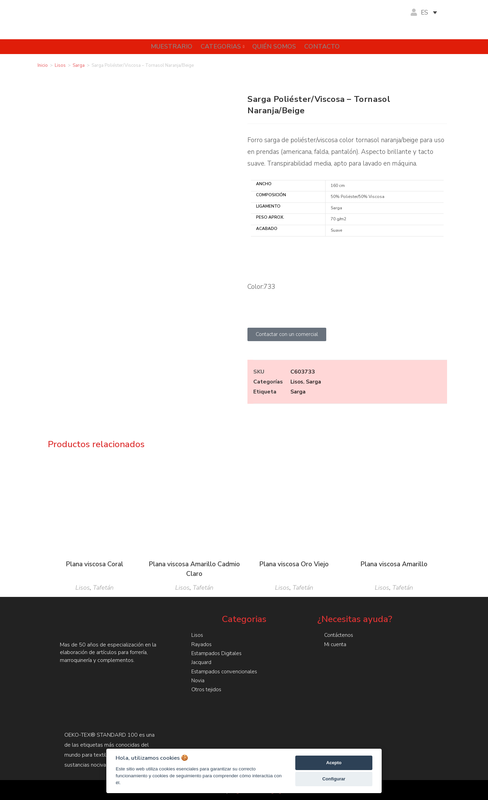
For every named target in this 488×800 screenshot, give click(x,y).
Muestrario (167, 46)
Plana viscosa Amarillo (393, 564)
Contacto (324, 46)
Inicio (43, 65)
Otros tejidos (207, 689)
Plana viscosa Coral (94, 564)
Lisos (60, 65)
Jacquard (201, 662)
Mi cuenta (335, 644)
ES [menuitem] (424, 12)
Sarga (79, 65)
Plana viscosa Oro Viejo (294, 564)
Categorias (220, 46)
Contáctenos (339, 635)
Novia (198, 680)
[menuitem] (432, 13)
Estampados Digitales (217, 653)
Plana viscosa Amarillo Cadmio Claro (194, 569)
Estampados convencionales (225, 671)
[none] (432, 13)
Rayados (201, 644)
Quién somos (274, 46)
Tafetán (103, 587)
